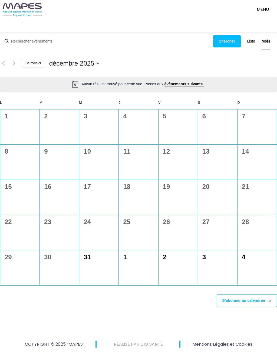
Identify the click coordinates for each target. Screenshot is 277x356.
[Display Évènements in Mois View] (266, 41)
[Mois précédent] (3, 63)
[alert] (138, 84)
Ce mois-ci (33, 63)
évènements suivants (184, 84)
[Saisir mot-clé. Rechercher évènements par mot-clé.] (106, 41)
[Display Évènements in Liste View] (251, 41)
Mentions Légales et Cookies (222, 344)
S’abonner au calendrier (244, 300)
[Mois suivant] (14, 63)
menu (263, 9)
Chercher (227, 41)
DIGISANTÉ (151, 344)
